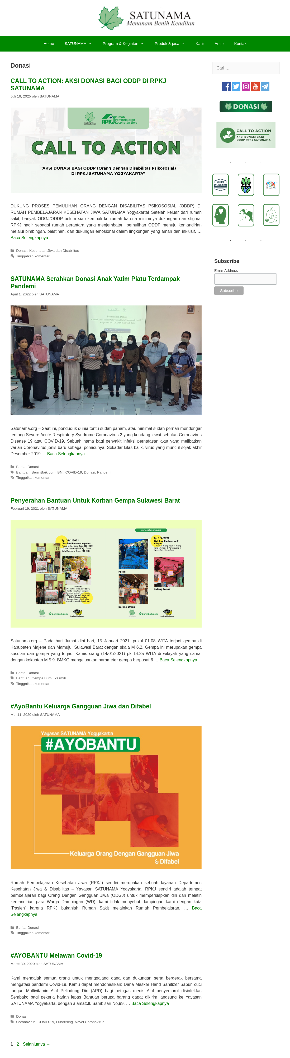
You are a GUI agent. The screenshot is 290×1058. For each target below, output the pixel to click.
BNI (61, 472)
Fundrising (64, 1022)
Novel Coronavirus (89, 1022)
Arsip (219, 43)
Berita (21, 467)
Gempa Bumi (41, 678)
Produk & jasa (172, 44)
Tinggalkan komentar (32, 256)
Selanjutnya (36, 1044)
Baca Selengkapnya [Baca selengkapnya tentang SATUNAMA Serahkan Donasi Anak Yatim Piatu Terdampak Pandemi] (66, 454)
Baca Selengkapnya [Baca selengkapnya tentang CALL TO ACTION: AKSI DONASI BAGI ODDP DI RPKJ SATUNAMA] (29, 237)
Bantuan (23, 472)
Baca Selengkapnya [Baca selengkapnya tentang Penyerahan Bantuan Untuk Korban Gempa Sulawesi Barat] (178, 660)
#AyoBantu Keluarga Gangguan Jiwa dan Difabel (81, 706)
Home (49, 43)
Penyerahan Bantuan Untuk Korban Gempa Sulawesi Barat (95, 500)
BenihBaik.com (43, 472)
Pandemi (104, 472)
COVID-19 (73, 472)
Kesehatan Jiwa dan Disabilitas (54, 251)
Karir (200, 43)
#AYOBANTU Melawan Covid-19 (56, 955)
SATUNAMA (81, 44)
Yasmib (60, 678)
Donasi (21, 251)
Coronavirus (25, 1022)
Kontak (240, 43)
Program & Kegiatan (126, 44)
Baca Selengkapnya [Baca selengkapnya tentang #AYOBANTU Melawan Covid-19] (150, 1003)
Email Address (226, 270)
